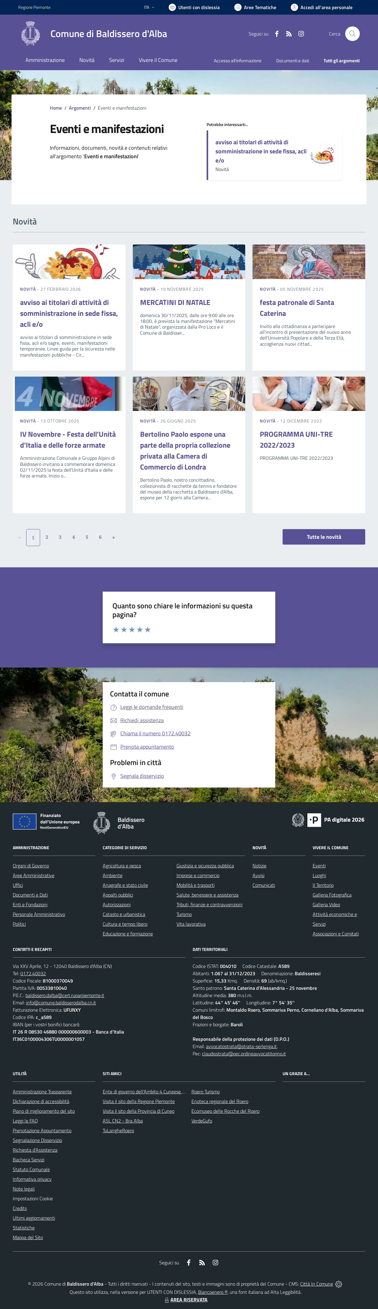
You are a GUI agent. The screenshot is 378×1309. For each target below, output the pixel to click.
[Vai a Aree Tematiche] (255, 7)
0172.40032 (33, 973)
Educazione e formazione (128, 933)
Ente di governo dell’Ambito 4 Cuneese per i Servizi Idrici (159, 1091)
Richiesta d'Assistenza (35, 1149)
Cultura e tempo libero (125, 924)
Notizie (259, 865)
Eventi (319, 865)
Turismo (184, 914)
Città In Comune (316, 1283)
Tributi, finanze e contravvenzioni (209, 904)
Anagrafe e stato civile (125, 885)
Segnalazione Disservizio (37, 1140)
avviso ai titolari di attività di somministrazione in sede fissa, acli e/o (261, 151)
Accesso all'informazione (238, 60)
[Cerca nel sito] (352, 33)
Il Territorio (323, 885)
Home (56, 107)
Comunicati (264, 885)
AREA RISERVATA (185, 1299)
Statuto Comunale (31, 1169)
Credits (20, 1208)
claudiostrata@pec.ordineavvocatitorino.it (244, 1053)
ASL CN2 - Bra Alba (123, 1120)
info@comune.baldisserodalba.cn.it (61, 1002)
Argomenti (80, 107)
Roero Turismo (205, 1091)
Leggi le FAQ (25, 1120)
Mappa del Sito (28, 1237)
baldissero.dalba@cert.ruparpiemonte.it (65, 995)
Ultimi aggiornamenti (34, 1218)
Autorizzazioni (117, 904)
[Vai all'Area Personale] (322, 7)
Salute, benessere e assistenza (208, 894)
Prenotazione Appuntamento (42, 1130)
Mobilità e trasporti (196, 885)
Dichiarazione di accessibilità (41, 1101)
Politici (19, 924)
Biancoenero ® (213, 1292)
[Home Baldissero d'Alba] (92, 33)
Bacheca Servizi (28, 1159)
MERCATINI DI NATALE (175, 302)
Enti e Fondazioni (30, 904)
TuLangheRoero (118, 1130)
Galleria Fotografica (332, 894)
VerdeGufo (201, 1120)
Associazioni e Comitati (336, 933)
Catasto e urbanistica (124, 914)
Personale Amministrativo (39, 914)
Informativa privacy (32, 1179)
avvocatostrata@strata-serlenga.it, (242, 1046)
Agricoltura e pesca (122, 865)
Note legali (24, 1188)
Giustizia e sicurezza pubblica (205, 865)
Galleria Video (326, 904)
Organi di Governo (31, 865)
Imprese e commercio (198, 875)
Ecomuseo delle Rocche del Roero (225, 1111)
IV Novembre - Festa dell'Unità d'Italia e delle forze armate (68, 439)
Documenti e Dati (30, 894)
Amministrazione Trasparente (42, 1091)
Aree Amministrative (33, 875)
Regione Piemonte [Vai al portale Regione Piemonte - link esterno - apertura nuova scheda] (34, 7)
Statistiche (24, 1227)
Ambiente (112, 875)
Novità (28, 289)
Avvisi (258, 875)
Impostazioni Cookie (33, 1198)
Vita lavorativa (191, 924)
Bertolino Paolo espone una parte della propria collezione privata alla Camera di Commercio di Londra (185, 450)
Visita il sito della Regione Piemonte (139, 1101)
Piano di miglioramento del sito (44, 1111)
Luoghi (319, 875)
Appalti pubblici (118, 894)
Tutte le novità (324, 537)
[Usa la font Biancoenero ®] (194, 7)
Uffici (18, 885)
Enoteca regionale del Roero (219, 1101)
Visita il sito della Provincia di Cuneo (138, 1111)
